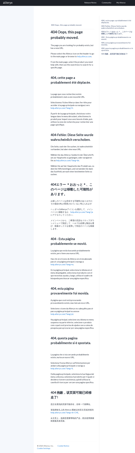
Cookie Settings (43, 448)
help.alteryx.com (84, 56)
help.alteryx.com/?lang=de (67, 160)
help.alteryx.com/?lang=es (62, 264)
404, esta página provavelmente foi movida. (116, 44)
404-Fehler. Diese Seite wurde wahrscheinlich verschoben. (114, 27)
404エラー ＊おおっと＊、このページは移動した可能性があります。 (116, 33)
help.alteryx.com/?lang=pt (62, 314)
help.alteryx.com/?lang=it (62, 368)
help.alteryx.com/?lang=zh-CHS (64, 412)
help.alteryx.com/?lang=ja (81, 212)
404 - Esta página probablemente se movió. (116, 38)
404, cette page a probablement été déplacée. (116, 21)
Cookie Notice (63, 446)
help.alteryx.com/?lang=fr (62, 108)
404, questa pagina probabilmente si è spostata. (117, 49)
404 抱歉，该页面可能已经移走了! (114, 54)
